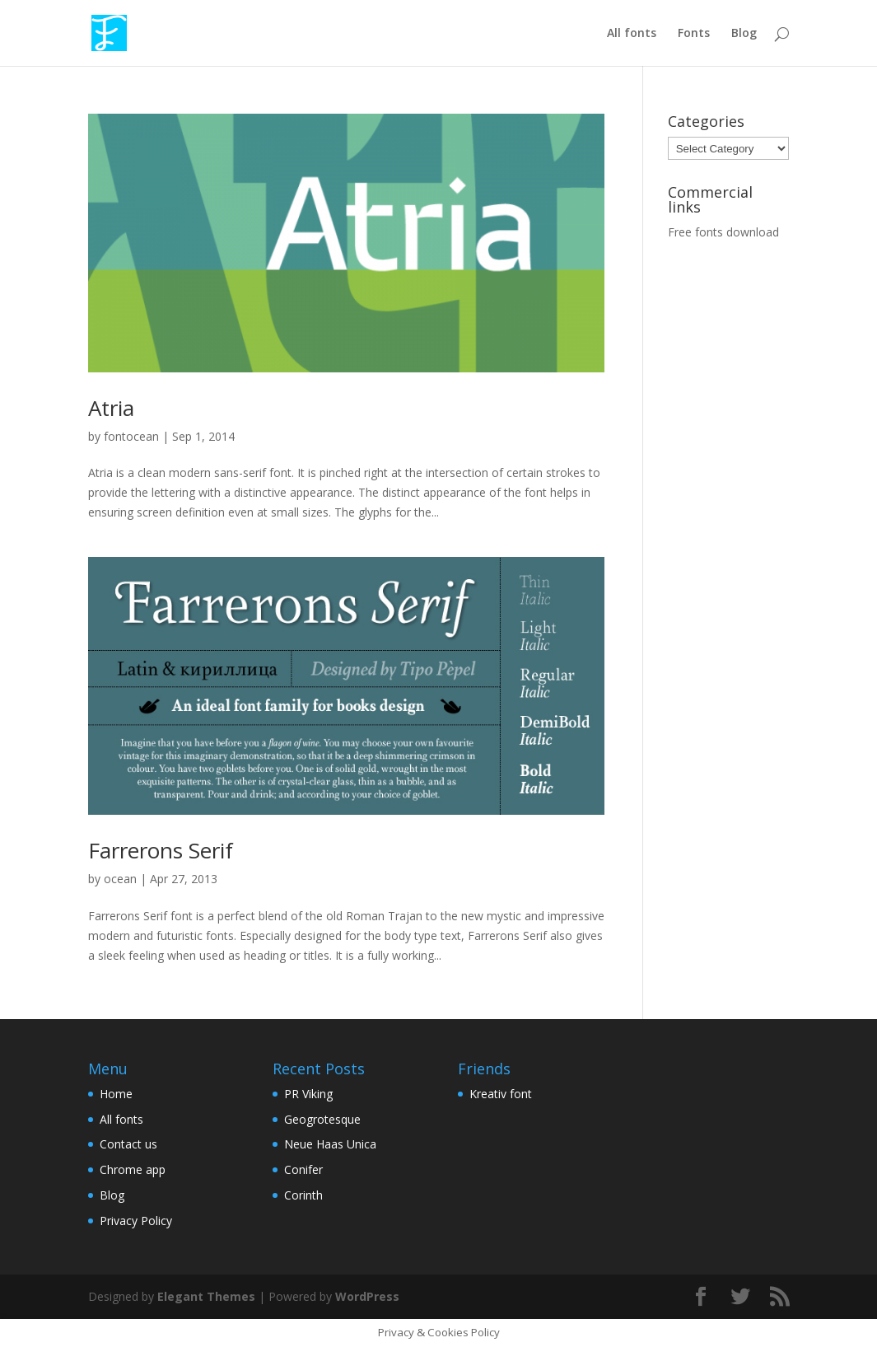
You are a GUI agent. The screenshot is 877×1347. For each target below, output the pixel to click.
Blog (744, 33)
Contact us (128, 1144)
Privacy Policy (136, 1220)
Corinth (303, 1195)
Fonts (694, 33)
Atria (111, 408)
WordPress (367, 1296)
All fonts (631, 33)
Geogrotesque (322, 1119)
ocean (120, 878)
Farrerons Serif (160, 850)
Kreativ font (500, 1093)
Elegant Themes (206, 1296)
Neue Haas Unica (330, 1144)
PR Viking (308, 1093)
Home (116, 1093)
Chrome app (133, 1169)
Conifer (303, 1169)
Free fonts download (723, 232)
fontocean (131, 436)
